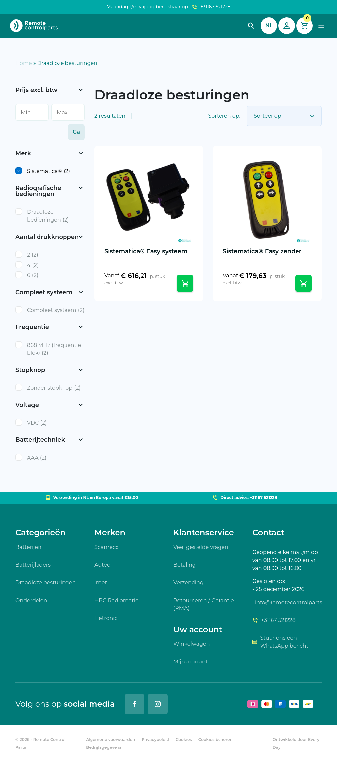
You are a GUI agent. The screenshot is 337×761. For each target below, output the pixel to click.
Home (23, 63)
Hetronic (105, 618)
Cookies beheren (215, 739)
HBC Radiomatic (116, 600)
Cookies (184, 739)
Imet (100, 582)
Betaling (184, 565)
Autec (102, 565)
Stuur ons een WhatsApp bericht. (281, 642)
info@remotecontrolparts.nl (288, 602)
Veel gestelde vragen (200, 547)
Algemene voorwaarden (110, 739)
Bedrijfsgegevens (103, 747)
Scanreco (106, 547)
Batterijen (28, 547)
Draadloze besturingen (45, 582)
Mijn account (190, 662)
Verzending (188, 582)
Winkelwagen (191, 644)
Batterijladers (33, 565)
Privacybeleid (155, 739)
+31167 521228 (215, 7)
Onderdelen (31, 600)
